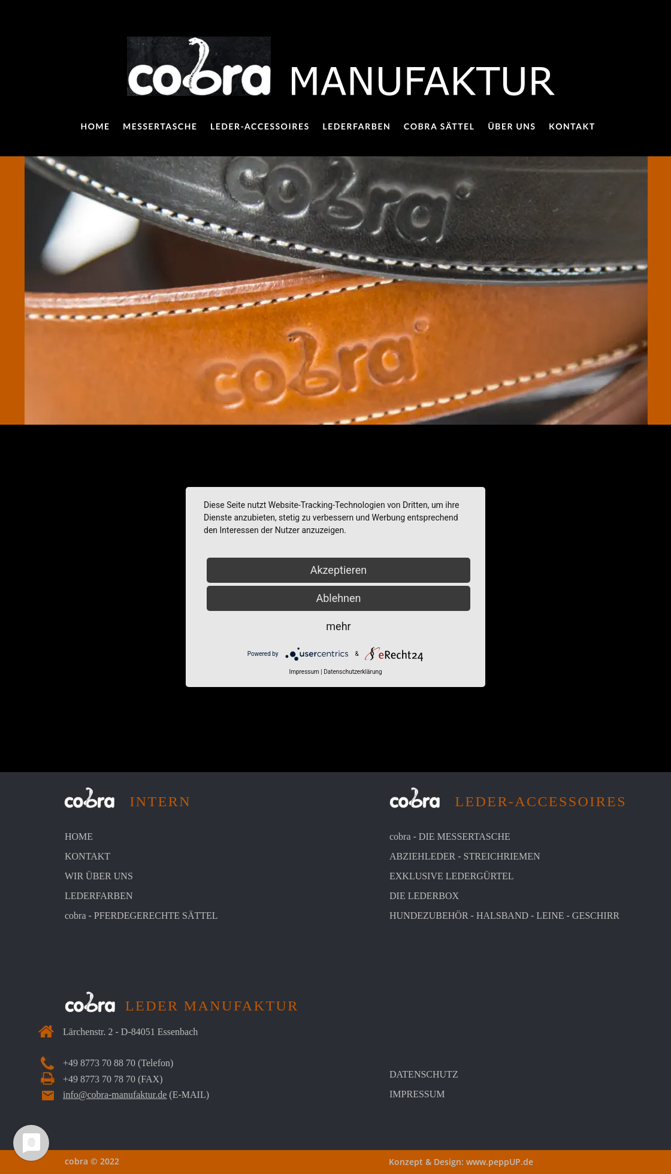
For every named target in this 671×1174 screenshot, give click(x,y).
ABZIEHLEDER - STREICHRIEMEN (464, 856)
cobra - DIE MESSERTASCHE (449, 836)
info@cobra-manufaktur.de (115, 1095)
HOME (79, 836)
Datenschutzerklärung (353, 671)
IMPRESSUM (417, 1094)
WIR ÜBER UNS (99, 876)
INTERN (152, 801)
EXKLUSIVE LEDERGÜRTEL (451, 876)
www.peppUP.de (499, 1161)
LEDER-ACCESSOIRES (533, 801)
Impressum (304, 671)
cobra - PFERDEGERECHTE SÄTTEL (141, 915)
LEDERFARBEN (98, 896)
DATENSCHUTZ (423, 1074)
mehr (338, 626)
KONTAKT (87, 856)
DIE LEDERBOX (424, 896)
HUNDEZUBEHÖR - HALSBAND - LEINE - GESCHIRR (504, 915)
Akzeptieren (338, 570)
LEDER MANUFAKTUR (212, 1005)
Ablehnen (338, 598)
